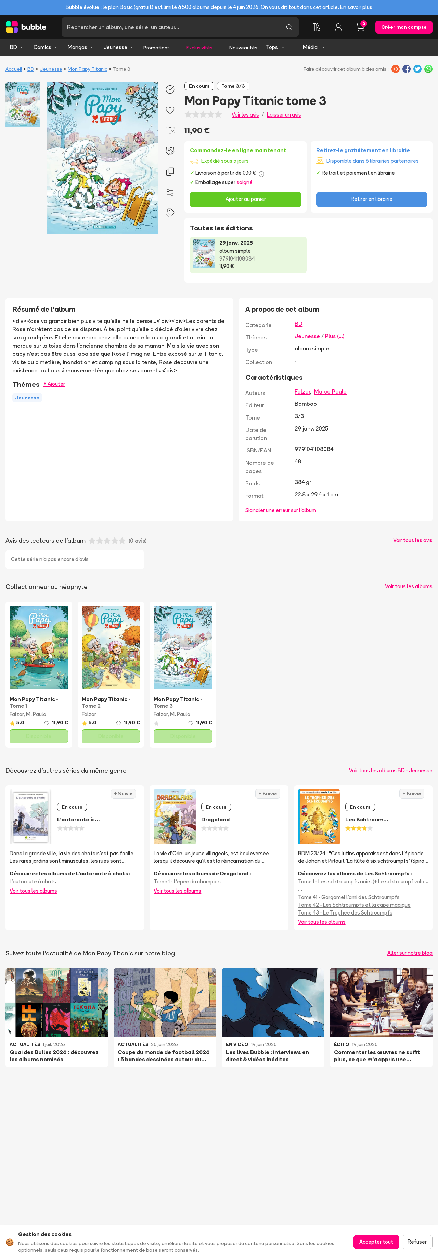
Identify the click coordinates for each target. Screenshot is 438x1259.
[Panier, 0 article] (360, 27)
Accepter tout (376, 1241)
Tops (275, 47)
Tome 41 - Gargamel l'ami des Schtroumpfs (349, 897)
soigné (244, 182)
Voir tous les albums (409, 586)
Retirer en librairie (371, 199)
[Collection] (316, 27)
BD (17, 47)
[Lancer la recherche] (289, 27)
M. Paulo (36, 714)
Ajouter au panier (246, 199)
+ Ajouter (54, 383)
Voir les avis (245, 114)
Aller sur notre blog (410, 952)
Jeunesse (119, 47)
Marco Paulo (330, 391)
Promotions (156, 48)
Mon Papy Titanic (87, 69)
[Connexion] (338, 27)
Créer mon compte (404, 27)
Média (314, 47)
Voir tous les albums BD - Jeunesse (391, 770)
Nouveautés (243, 48)
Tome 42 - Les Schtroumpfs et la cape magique (354, 904)
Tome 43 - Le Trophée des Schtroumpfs (345, 912)
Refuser (417, 1241)
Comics (46, 47)
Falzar (302, 391)
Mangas (81, 47)
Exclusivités (199, 48)
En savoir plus (356, 7)
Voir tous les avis (413, 540)
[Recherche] (171, 27)
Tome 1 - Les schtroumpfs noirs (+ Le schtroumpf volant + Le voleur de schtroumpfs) (363, 881)
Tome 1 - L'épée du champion (187, 881)
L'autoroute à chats (33, 881)
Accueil (13, 69)
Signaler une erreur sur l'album (280, 510)
